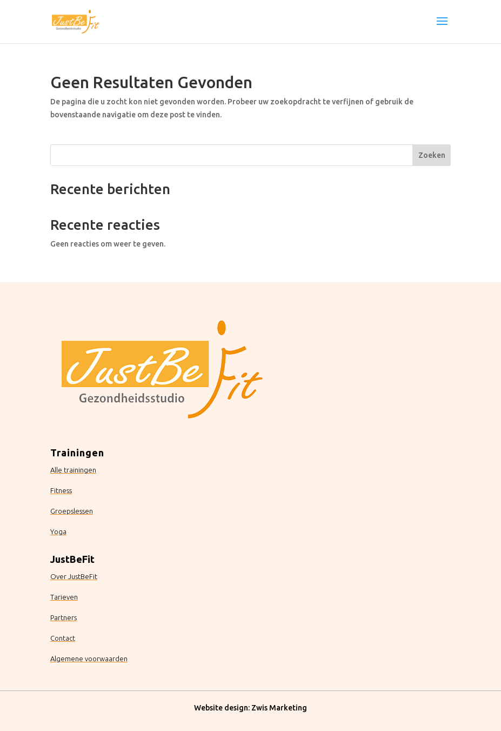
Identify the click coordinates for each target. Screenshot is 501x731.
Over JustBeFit (73, 576)
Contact (62, 638)
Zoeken (431, 155)
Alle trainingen (73, 470)
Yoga (58, 531)
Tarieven (64, 597)
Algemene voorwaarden (89, 658)
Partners (63, 617)
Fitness (61, 490)
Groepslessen (71, 511)
